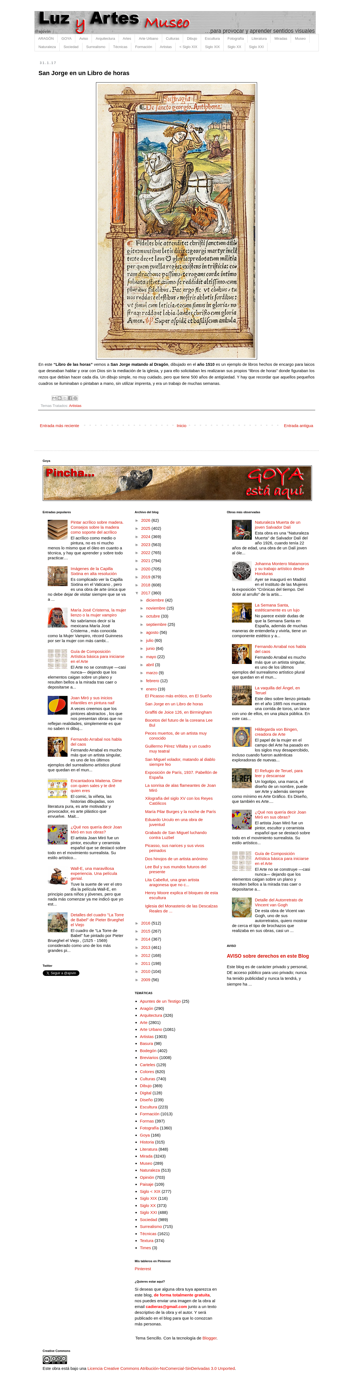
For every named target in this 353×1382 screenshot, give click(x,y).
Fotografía (236, 38)
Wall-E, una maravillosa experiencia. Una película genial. (94, 873)
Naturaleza (47, 47)
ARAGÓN (46, 38)
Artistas (166, 47)
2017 (146, 593)
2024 (146, 536)
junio (151, 648)
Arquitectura (105, 38)
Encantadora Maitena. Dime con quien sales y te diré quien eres (96, 785)
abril (150, 664)
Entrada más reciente (59, 425)
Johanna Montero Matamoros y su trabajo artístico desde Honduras (282, 568)
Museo (300, 38)
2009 (146, 979)
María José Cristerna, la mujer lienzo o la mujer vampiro (98, 612)
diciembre (155, 600)
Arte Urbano (148, 38)
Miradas (280, 38)
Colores (147, 1071)
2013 (146, 947)
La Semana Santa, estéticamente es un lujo (277, 607)
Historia (147, 1142)
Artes (127, 38)
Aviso (83, 38)
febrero (153, 680)
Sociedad (70, 47)
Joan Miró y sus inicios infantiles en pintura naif (92, 700)
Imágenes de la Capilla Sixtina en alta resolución (94, 571)
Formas (147, 1121)
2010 (146, 971)
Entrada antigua (298, 425)
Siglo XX (234, 47)
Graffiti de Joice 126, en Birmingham (178, 712)
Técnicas (120, 47)
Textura (146, 1240)
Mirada (146, 1156)
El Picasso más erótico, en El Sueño (178, 695)
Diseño (146, 1099)
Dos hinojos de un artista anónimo (176, 858)
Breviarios (149, 1057)
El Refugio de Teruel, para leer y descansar (279, 773)
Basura (146, 1043)
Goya (145, 1135)
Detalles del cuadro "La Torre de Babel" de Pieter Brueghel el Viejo (97, 919)
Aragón (146, 1008)
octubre (153, 616)
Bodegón (148, 1050)
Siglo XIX (212, 47)
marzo (152, 672)
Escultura (212, 38)
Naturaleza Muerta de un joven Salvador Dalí (277, 524)
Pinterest (143, 1268)
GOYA (66, 38)
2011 (146, 963)
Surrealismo (95, 47)
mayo (151, 656)
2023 (146, 544)
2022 (146, 552)
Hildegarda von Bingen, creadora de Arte (276, 732)
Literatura (259, 38)
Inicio (181, 425)
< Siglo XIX (188, 47)
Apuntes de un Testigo (160, 1001)
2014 (146, 939)
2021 (146, 560)
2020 (146, 568)
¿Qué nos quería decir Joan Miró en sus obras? (96, 829)
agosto (153, 632)
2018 (146, 585)
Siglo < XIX (150, 1191)
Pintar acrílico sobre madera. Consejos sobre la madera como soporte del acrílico (97, 527)
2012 (146, 955)
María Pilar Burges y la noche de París (180, 811)
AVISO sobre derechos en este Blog (268, 956)
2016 (146, 923)
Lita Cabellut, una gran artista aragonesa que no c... (172, 882)
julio (150, 640)
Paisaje (146, 1184)
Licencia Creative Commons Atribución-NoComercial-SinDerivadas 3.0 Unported (161, 1368)
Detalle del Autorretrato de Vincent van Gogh (279, 902)
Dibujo (192, 38)
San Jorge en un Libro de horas (174, 703)
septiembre (157, 624)
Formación (143, 47)
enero (152, 689)
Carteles (147, 1064)
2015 (146, 931)
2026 (146, 520)
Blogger (209, 1338)
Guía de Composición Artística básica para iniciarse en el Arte (97, 656)
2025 (146, 528)
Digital (145, 1092)
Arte (144, 1022)
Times (145, 1247)
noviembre (156, 608)
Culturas (172, 38)
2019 (146, 576)
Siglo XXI (256, 47)
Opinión (147, 1177)
